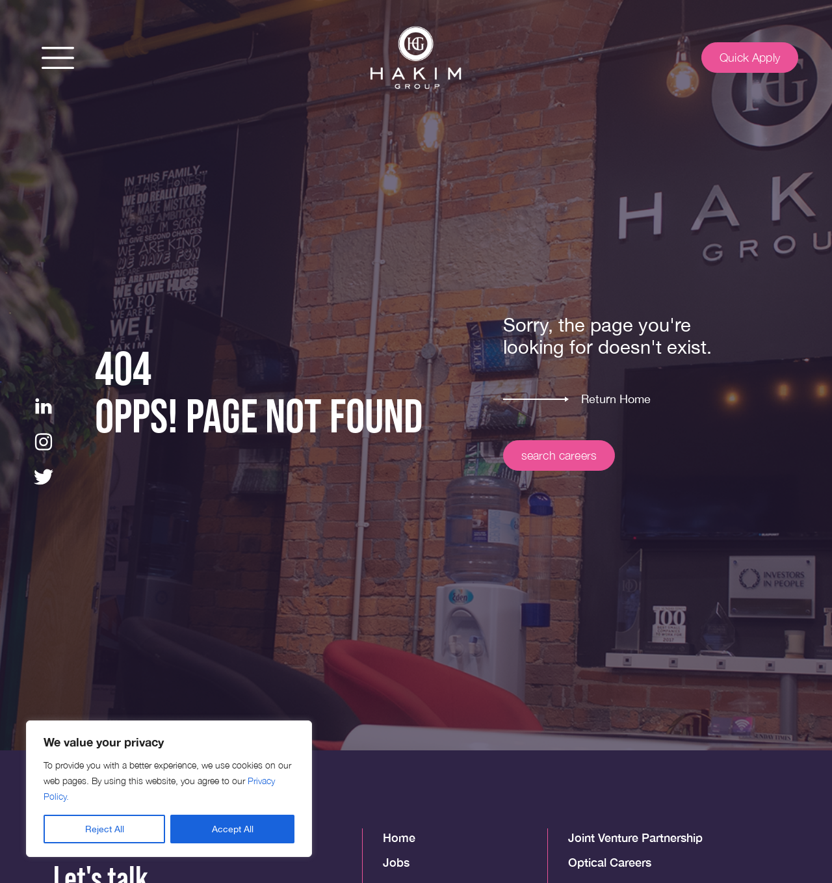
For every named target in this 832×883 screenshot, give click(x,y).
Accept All (233, 829)
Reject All (104, 829)
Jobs (396, 862)
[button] (58, 58)
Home (399, 837)
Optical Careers (609, 862)
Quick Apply (750, 57)
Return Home (616, 399)
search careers (559, 455)
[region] (169, 788)
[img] (416, 58)
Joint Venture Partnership (635, 837)
